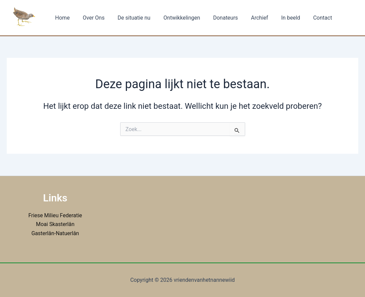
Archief (247, 18)
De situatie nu (128, 18)
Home (61, 18)
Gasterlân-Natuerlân (55, 233)
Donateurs (215, 18)
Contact (305, 18)
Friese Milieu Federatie (55, 215)
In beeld (276, 18)
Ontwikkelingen (174, 18)
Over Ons (90, 18)
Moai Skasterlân (55, 224)
